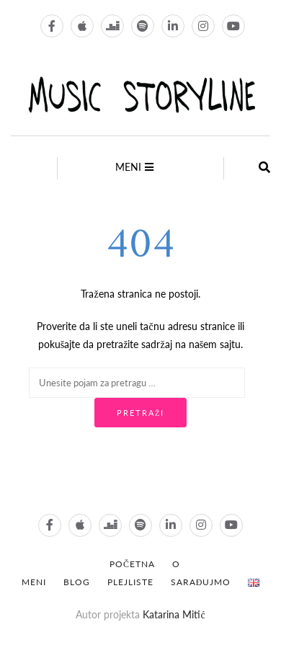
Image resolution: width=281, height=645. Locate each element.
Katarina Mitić (174, 614)
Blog (76, 582)
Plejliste (130, 582)
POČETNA (132, 564)
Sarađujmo (201, 582)
